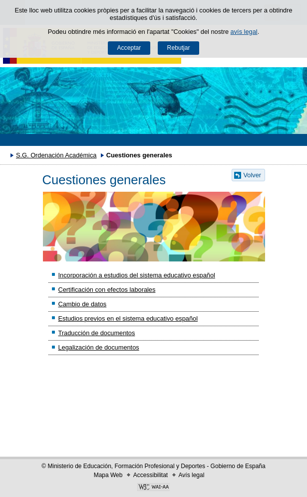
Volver (253, 175)
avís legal (244, 31)
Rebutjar (178, 47)
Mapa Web (108, 475)
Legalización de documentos (98, 347)
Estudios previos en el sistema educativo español (128, 318)
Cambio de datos (82, 304)
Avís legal (192, 475)
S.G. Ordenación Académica (56, 155)
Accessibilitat (150, 475)
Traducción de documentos (96, 333)
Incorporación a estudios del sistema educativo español (136, 275)
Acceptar (129, 47)
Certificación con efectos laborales (106, 289)
